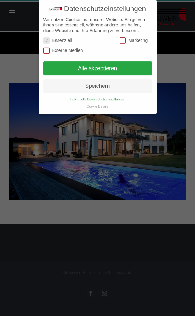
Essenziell (57, 39)
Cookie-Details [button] (97, 105)
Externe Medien (63, 49)
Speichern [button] (97, 85)
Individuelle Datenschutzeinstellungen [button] (97, 97)
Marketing (134, 39)
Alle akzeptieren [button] (97, 67)
